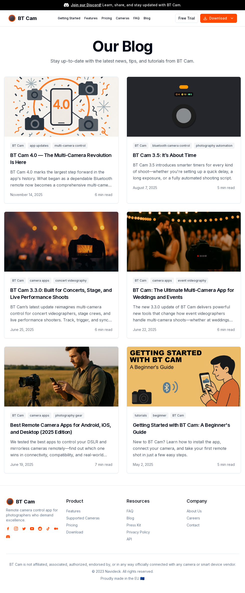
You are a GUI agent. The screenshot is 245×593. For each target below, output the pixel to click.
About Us (194, 511)
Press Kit (134, 525)
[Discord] (8, 537)
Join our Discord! (86, 5)
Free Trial (186, 18)
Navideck (113, 571)
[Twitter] (24, 529)
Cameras (122, 18)
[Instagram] (16, 529)
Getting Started (69, 18)
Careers (193, 518)
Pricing (107, 18)
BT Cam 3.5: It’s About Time (164, 155)
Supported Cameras (83, 518)
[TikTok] (48, 529)
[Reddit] (40, 529)
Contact (193, 525)
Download (218, 18)
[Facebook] (8, 529)
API (129, 539)
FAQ (136, 18)
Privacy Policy (138, 532)
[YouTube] (32, 529)
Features (91, 18)
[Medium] (56, 529)
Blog (147, 18)
